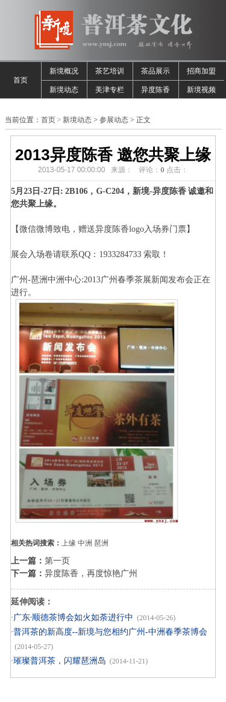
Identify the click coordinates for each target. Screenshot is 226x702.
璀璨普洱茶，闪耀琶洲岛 (59, 660)
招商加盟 (201, 71)
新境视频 (201, 89)
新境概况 (63, 71)
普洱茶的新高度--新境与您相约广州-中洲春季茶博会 (110, 631)
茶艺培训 (109, 71)
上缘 (68, 543)
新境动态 (63, 89)
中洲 (85, 543)
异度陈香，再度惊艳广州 (91, 573)
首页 (20, 80)
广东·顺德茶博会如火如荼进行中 (73, 617)
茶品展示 (155, 71)
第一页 (57, 560)
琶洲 (101, 543)
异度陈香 (155, 89)
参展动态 (113, 120)
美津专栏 (109, 89)
